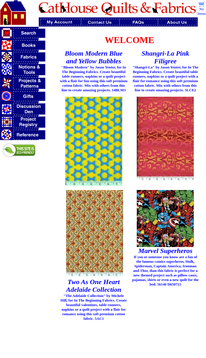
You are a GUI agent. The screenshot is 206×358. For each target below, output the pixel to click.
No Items (201, 11)
